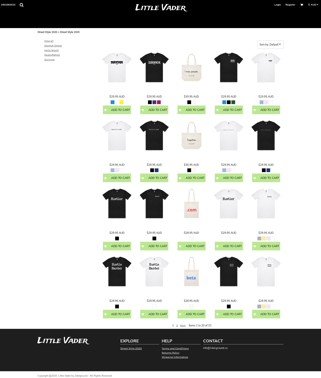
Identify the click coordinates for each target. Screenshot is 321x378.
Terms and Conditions (175, 348)
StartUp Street (53, 45)
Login (277, 4)
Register (290, 4)
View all (49, 40)
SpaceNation (52, 54)
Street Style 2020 (47, 32)
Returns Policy (170, 352)
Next (183, 325)
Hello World (51, 50)
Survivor (49, 59)
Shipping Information (175, 357)
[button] (21, 5)
